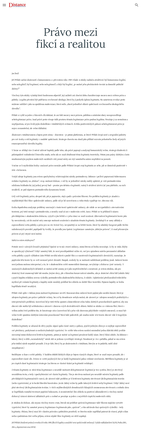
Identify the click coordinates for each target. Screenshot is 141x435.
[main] (70, 37)
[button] (4, 5)
